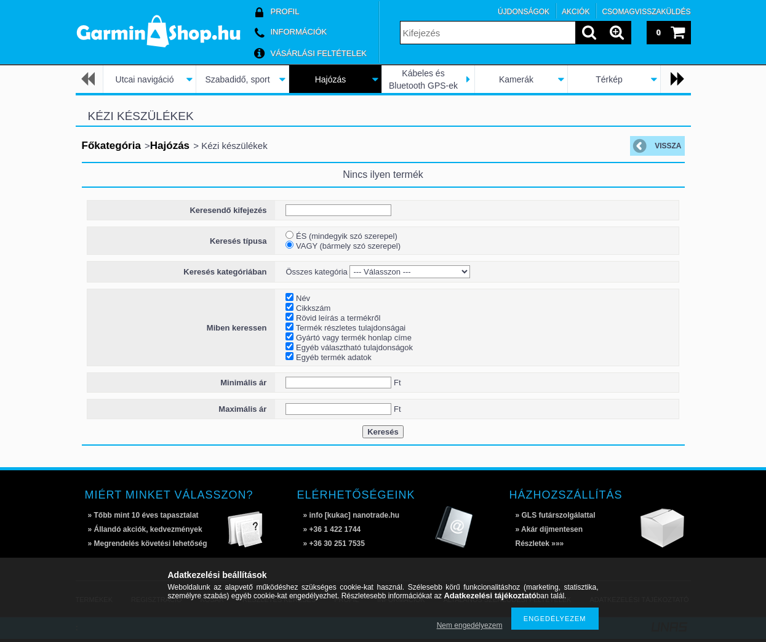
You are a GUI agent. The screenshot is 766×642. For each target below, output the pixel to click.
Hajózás (330, 79)
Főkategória (111, 145)
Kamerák (516, 79)
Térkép (609, 79)
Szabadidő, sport (237, 79)
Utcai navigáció (145, 79)
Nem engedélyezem (470, 625)
